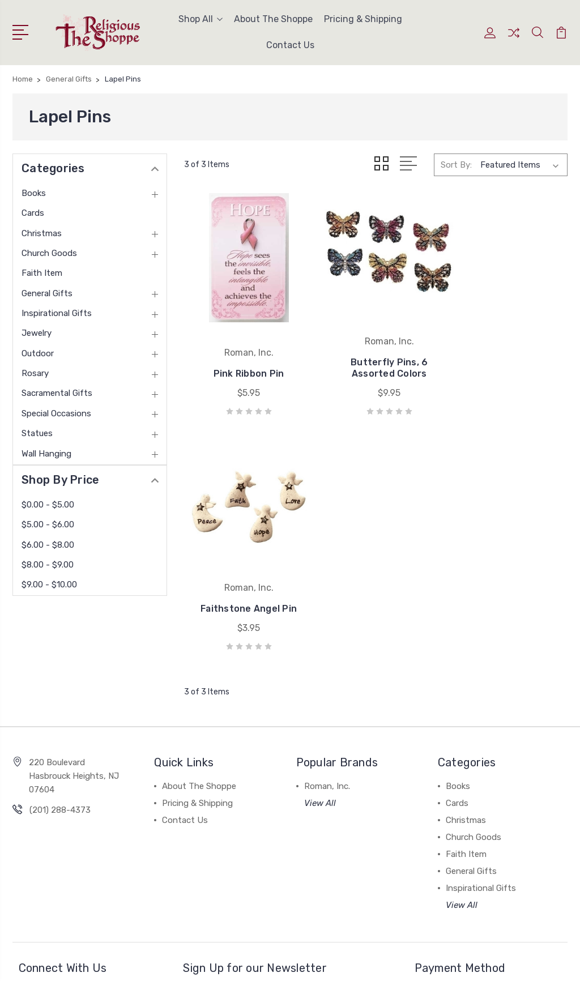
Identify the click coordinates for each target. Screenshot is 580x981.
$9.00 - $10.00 (49, 584)
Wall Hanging (46, 454)
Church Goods (49, 253)
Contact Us (290, 45)
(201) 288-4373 (60, 708)
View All (320, 701)
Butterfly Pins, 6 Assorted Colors (375, 359)
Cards (33, 213)
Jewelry (37, 333)
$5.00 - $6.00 (48, 524)
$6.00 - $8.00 (48, 545)
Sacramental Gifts (57, 393)
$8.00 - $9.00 (48, 565)
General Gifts (47, 293)
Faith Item (42, 273)
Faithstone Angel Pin (507, 359)
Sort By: (456, 165)
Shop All (200, 19)
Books (34, 193)
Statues (37, 433)
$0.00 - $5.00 (48, 505)
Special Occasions (56, 413)
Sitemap (147, 961)
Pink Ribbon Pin (244, 364)
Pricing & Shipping (363, 19)
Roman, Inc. (327, 684)
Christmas (42, 233)
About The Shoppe (273, 19)
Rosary (35, 373)
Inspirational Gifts (57, 313)
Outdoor (38, 353)
